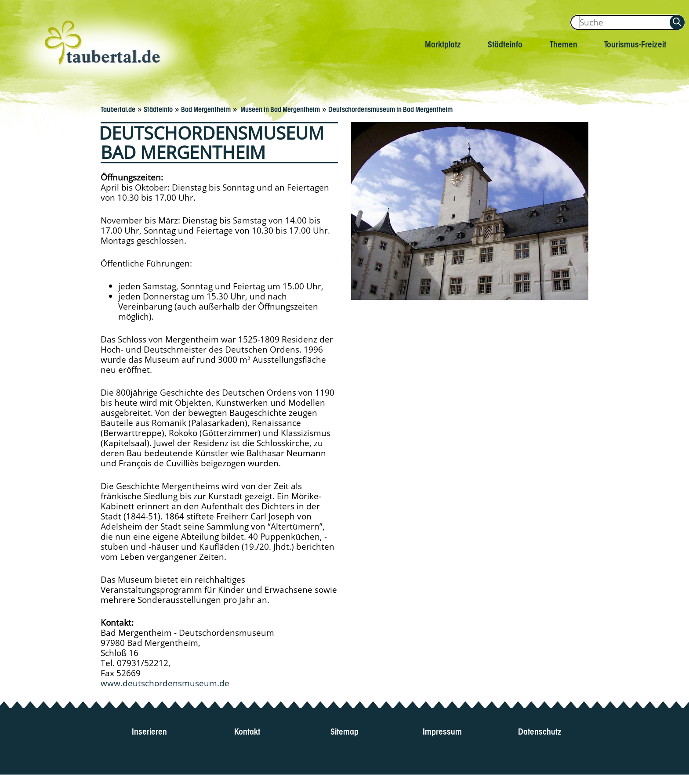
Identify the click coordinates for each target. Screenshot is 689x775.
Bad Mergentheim (206, 108)
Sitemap (344, 730)
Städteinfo (505, 43)
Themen (563, 43)
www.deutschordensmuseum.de (165, 683)
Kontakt (247, 730)
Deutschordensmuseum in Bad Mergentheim (390, 108)
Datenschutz (540, 730)
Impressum (442, 730)
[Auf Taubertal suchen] (677, 22)
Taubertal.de (118, 108)
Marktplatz (443, 43)
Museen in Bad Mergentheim (279, 108)
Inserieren (149, 730)
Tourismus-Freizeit (635, 43)
